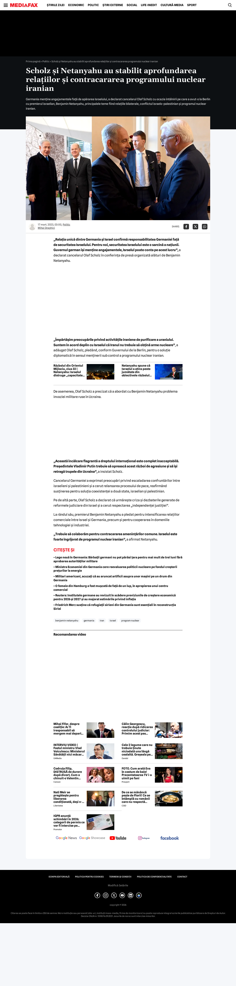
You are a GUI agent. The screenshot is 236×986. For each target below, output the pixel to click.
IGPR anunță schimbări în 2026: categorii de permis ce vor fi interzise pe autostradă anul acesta (69, 820)
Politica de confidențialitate (154, 876)
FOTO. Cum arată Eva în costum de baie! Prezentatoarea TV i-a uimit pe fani (137, 773)
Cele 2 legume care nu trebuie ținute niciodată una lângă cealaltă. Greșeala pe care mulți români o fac (137, 749)
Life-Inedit (149, 5)
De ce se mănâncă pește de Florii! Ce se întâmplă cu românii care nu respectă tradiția (136, 797)
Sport (192, 5)
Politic (93, 5)
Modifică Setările (118, 885)
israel (113, 620)
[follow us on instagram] (144, 838)
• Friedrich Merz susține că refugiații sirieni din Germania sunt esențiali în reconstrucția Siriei (114, 607)
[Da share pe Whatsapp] (204, 226)
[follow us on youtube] (118, 838)
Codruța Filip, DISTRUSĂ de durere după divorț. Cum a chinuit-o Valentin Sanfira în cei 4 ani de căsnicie (68, 773)
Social (132, 5)
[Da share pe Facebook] (186, 226)
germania (89, 620)
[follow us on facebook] (170, 838)
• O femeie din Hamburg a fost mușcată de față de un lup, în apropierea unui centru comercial (110, 588)
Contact (182, 876)
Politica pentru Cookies (89, 876)
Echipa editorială (59, 876)
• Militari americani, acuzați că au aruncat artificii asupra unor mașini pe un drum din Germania (112, 578)
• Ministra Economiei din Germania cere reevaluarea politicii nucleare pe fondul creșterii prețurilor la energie (115, 569)
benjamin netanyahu (66, 620)
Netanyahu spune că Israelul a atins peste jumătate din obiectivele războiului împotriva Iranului (137, 370)
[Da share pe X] (195, 226)
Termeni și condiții (120, 876)
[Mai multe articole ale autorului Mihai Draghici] (32, 226)
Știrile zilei (56, 5)
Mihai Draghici (46, 227)
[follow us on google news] (66, 838)
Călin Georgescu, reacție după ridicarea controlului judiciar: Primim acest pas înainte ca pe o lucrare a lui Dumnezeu (137, 728)
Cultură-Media (172, 5)
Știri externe (113, 5)
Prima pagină (33, 61)
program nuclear (130, 620)
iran (102, 620)
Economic (76, 5)
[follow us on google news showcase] (92, 838)
